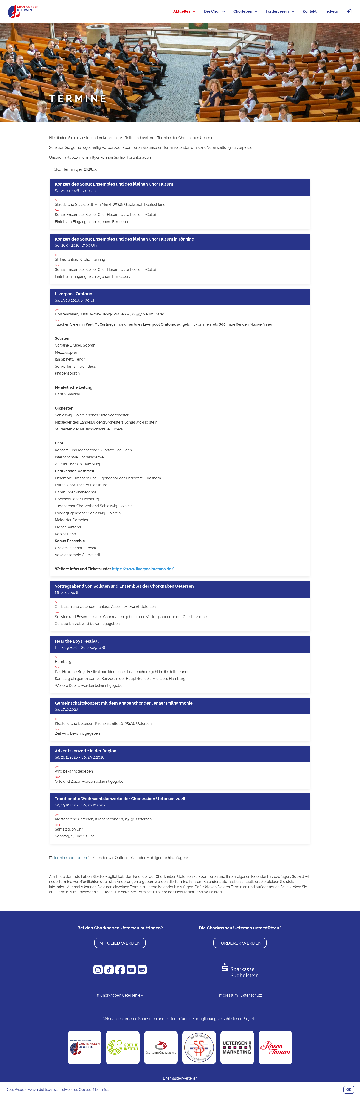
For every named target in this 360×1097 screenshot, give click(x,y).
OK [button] (348, 1089)
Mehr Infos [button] (101, 1089)
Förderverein (280, 11)
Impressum (228, 995)
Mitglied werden (120, 942)
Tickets (331, 11)
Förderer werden (240, 942)
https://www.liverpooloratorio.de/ (143, 569)
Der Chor (214, 11)
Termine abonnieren (70, 858)
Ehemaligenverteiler (180, 1078)
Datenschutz (251, 995)
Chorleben (245, 11)
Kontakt (310, 11)
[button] (180, 204)
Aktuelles (184, 11)
